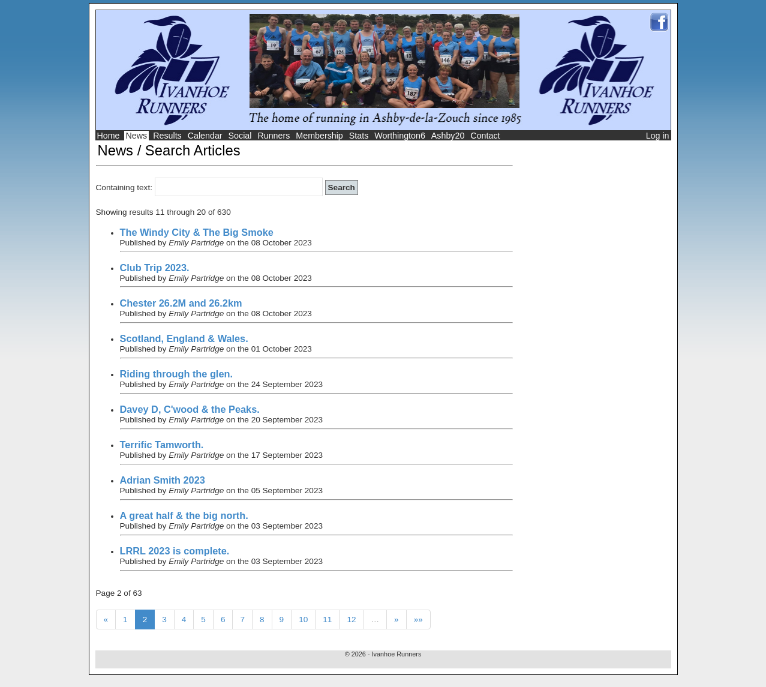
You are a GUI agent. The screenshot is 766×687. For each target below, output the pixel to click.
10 (303, 619)
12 (351, 619)
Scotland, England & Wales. (184, 338)
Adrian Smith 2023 (162, 480)
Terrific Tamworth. (162, 444)
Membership (319, 135)
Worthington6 (399, 135)
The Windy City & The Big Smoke (197, 232)
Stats (359, 135)
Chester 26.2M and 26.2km (181, 303)
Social (240, 135)
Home (108, 135)
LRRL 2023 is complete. (175, 550)
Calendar (205, 135)
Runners (273, 135)
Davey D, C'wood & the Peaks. (190, 409)
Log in (657, 135)
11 (327, 619)
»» (418, 619)
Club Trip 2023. (155, 267)
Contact (485, 135)
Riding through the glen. (176, 373)
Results (167, 135)
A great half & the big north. (184, 515)
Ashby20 (448, 135)
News (137, 135)
